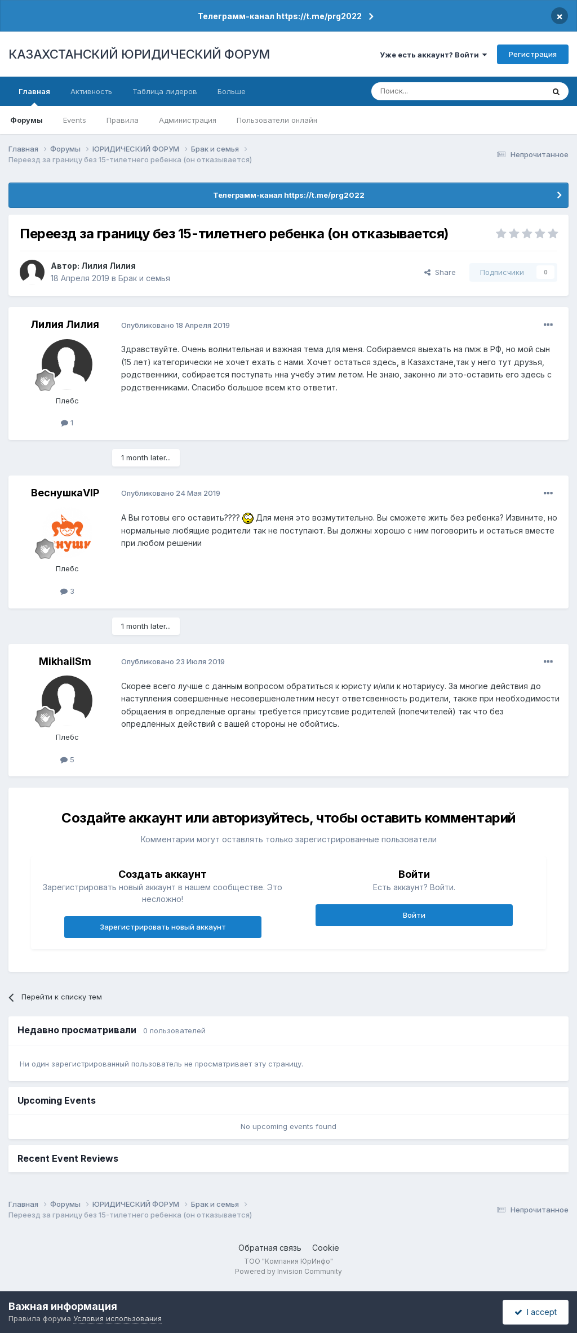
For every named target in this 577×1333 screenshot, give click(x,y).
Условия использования (117, 1318)
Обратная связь (269, 1247)
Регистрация (533, 54)
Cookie (325, 1247)
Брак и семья (144, 278)
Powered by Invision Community (288, 1271)
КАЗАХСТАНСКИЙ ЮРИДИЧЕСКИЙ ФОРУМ (139, 54)
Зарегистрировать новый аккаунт (163, 926)
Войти (414, 914)
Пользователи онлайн (277, 120)
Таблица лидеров (164, 91)
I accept (535, 1312)
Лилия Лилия (108, 265)
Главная (34, 96)
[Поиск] (426, 91)
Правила (122, 120)
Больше (232, 91)
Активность (91, 91)
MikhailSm (65, 661)
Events (74, 120)
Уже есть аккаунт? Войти (433, 54)
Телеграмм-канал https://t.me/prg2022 (280, 16)
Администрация (187, 120)
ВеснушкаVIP (65, 493)
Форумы (26, 120)
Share (440, 272)
